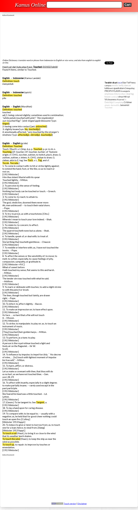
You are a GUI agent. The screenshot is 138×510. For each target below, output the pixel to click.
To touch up (8, 444)
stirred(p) (35, 134)
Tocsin (5, 163)
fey (26, 129)
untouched (41, 126)
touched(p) (34, 129)
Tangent (40, 402)
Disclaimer (82, 503)
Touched (37, 149)
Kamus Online (30, 5)
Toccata (14, 163)
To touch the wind (11, 438)
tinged (5, 123)
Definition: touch (10, 81)
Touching (7, 151)
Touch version (70, 503)
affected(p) (23, 134)
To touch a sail (9, 433)
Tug (40, 160)
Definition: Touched (12, 146)
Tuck (30, 160)
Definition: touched (12, 95)
